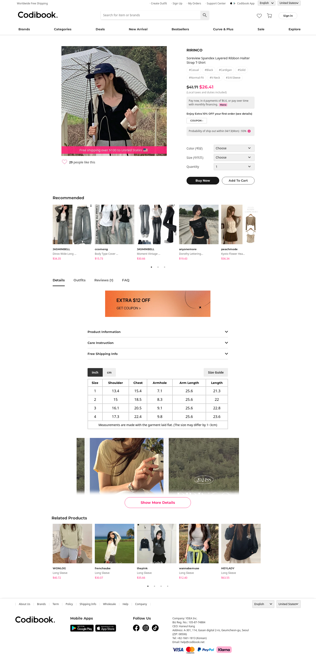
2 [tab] (158, 267)
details (59, 280)
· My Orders (194, 3)
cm (109, 372)
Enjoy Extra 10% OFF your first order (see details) (219, 113)
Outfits (80, 280)
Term (56, 604)
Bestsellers (180, 29)
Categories (62, 29)
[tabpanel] (74, 233)
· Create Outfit (158, 3)
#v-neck (215, 78)
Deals (100, 29)
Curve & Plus (223, 29)
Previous (49, 233)
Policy (69, 604)
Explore (295, 29)
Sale (261, 29)
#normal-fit (196, 78)
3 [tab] (164, 267)
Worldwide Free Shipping (32, 3)
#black (209, 70)
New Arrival (138, 29)
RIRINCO (195, 50)
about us (24, 604)
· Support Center (215, 3)
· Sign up (176, 3)
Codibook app (246, 3)
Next (266, 233)
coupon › (196, 120)
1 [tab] (151, 267)
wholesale (109, 604)
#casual (194, 70)
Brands (24, 29)
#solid (241, 70)
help (125, 604)
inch (95, 372)
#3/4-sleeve (233, 78)
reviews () (103, 280)
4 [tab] (167, 586)
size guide (216, 372)
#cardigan (225, 70)
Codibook (37, 14)
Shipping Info (88, 604)
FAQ (125, 280)
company (141, 604)
